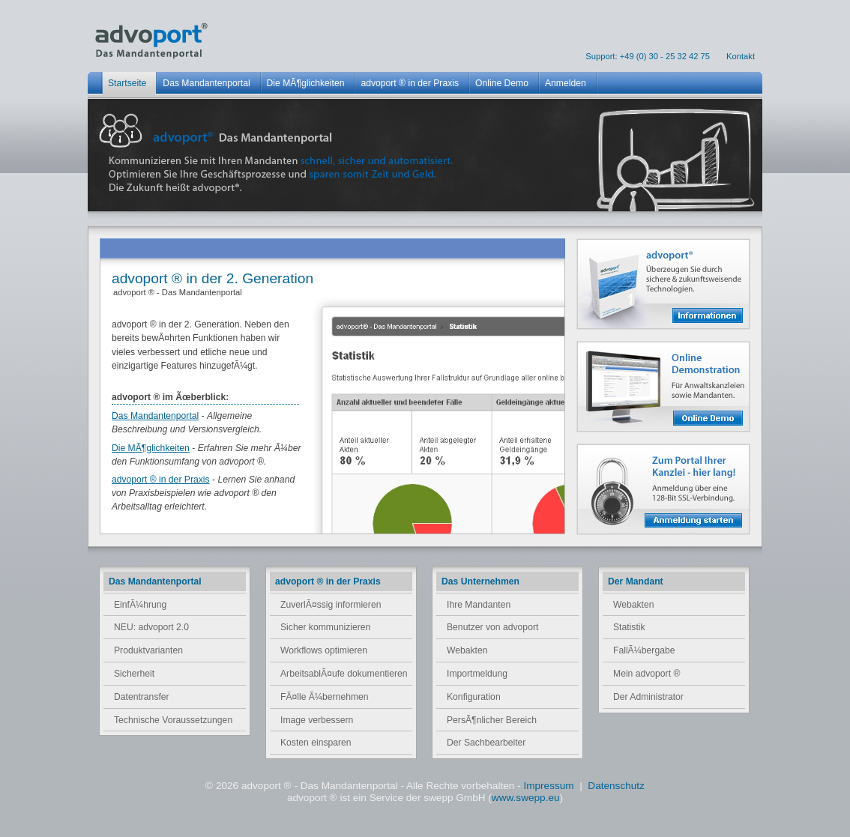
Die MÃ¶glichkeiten (151, 448)
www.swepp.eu (526, 797)
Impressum (549, 785)
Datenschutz (616, 785)
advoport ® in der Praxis (161, 479)
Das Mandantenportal (155, 416)
